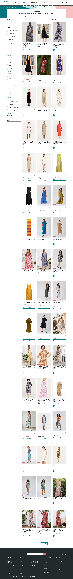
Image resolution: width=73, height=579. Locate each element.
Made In (8, 118)
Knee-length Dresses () (12, 34)
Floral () (9, 76)
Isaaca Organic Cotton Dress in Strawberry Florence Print (43, 77)
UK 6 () (9, 54)
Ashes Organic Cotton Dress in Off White (58, 335)
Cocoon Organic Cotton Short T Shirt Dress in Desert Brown (58, 465)
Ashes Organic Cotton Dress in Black (43, 335)
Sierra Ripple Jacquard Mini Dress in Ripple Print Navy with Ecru (58, 77)
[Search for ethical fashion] (51, 2)
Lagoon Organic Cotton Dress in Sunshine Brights (28, 239)
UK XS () (10, 45)
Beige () (9, 61)
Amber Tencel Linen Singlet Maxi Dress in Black (27, 109)
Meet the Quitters (46, 562)
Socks (20, 562)
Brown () (10, 65)
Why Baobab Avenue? (59, 561)
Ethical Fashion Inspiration (47, 567)
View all (32, 568)
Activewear (8, 561)
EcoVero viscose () (11, 96)
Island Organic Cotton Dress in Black (58, 433)
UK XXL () (10, 52)
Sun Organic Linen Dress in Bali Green (43, 498)
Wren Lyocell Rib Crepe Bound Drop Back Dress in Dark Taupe (28, 175)
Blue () (9, 64)
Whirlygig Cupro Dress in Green (58, 175)
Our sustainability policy (59, 566)
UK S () (9, 46)
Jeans (20, 572)
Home (8, 7)
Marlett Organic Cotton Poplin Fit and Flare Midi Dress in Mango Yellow (43, 367)
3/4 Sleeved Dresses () (12, 37)
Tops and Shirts (9, 560)
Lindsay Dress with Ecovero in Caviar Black (28, 77)
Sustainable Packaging (34, 564)
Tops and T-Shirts (22, 560)
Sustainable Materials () (12, 103)
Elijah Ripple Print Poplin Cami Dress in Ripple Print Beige (58, 109)
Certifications (10, 115)
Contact (17, 576)
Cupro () (10, 91)
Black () (10, 62)
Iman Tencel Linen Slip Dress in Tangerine (27, 303)
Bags (20, 564)
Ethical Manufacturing (34, 560)
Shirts (20, 569)
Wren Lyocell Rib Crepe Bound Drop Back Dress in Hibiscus (58, 142)
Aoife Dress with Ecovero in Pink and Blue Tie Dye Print (28, 530)
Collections (33, 2)
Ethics (8, 99)
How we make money (59, 569)
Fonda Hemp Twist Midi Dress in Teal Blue (43, 239)
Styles (8, 27)
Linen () (9, 93)
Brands (8, 120)
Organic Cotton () (11, 85)
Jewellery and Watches (10, 566)
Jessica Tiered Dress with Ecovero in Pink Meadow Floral (58, 367)
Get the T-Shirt (45, 561)
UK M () (10, 48)
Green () (10, 68)
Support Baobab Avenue (59, 568)
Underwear (21, 570)
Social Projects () (11, 110)
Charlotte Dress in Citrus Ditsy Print (27, 367)
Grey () (9, 69)
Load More (44, 543)
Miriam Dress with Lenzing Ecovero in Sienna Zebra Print (58, 400)
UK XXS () (10, 43)
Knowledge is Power (46, 569)
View (8, 573)
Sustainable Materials (34, 561)
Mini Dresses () (11, 39)
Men (24, 2)
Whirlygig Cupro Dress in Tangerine (58, 207)
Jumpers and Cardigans (10, 568)
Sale (8, 23)
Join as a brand (58, 564)
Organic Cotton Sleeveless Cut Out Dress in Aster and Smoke (43, 433)
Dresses (8, 564)
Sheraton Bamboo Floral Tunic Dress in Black (28, 400)
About (56, 560)
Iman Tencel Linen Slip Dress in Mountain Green (43, 303)
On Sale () (10, 24)
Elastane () (10, 87)
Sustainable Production (35, 562)
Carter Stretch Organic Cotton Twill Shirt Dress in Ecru (28, 142)
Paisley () (10, 78)
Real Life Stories (46, 572)
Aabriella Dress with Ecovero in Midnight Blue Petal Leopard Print (58, 44)
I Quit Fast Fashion (46, 560)
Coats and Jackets (10, 572)
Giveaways (45, 568)
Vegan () (10, 109)
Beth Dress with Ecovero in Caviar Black (43, 44)
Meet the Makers (46, 571)
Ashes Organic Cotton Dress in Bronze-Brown (28, 335)
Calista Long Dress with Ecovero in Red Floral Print (58, 530)
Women (16, 2)
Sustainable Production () (13, 106)
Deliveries (9, 122)
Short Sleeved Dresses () (12, 36)
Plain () (9, 81)
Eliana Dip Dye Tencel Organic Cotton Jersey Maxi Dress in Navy (28, 465)
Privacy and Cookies (23, 576)
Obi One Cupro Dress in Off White (58, 271)
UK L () (9, 49)
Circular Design (33, 565)
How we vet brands (59, 565)
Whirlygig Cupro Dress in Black (28, 207)
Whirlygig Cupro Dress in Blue (43, 207)
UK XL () (10, 51)
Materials (9, 84)
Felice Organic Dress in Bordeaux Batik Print (58, 498)
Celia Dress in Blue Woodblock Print (42, 271)
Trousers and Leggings (10, 565)
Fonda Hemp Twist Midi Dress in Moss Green (58, 239)
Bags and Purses (9, 569)
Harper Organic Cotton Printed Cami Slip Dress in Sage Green (28, 433)
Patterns (9, 73)
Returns (9, 125)
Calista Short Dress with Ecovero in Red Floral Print (43, 530)
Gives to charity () (11, 104)
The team (57, 562)
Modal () (9, 94)
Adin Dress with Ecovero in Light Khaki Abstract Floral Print (28, 44)
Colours (9, 57)
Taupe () (10, 59)
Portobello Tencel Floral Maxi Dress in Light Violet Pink (43, 400)
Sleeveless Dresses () (12, 33)
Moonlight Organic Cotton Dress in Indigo (28, 498)
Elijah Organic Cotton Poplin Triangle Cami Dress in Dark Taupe (43, 109)
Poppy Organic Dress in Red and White (28, 271)
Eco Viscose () (11, 88)
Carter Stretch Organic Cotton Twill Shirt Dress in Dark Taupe (43, 142)
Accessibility (34, 576)
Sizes (8, 41)
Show (9, 55)
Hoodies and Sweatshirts (11, 562)
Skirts (8, 570)
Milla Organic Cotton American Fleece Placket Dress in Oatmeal (43, 175)
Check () (10, 75)
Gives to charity (33, 566)
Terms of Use (29, 576)
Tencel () (10, 90)
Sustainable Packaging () (13, 107)
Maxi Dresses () (11, 31)
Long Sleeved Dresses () (12, 30)
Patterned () (10, 79)
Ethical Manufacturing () (12, 101)
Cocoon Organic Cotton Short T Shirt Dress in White (43, 465)
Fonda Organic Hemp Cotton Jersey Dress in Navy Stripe (58, 303)
